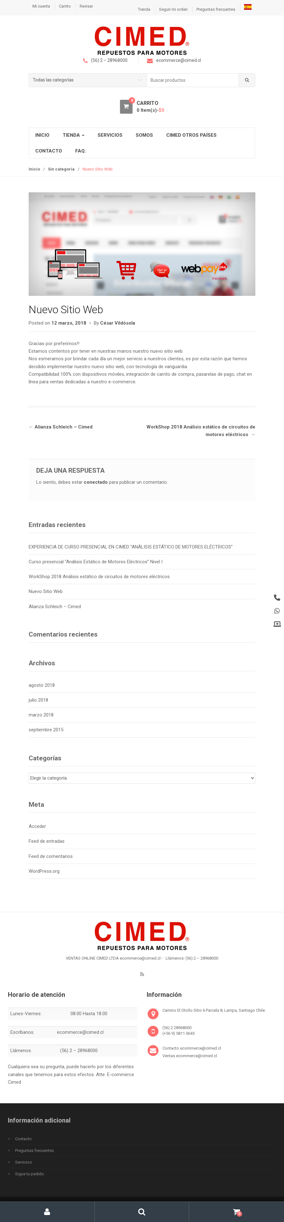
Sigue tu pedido (29, 1173)
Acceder (37, 826)
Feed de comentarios (51, 856)
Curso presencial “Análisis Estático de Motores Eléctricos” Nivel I (95, 562)
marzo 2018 (41, 715)
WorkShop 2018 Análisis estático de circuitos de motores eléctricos (99, 576)
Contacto (23, 1138)
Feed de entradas (47, 841)
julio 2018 (38, 700)
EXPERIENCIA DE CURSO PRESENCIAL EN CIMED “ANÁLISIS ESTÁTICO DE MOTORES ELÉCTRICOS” (131, 547)
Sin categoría (61, 169)
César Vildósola (117, 323)
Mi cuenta (41, 6)
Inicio (34, 169)
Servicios (110, 135)
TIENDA (73, 135)
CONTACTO (48, 151)
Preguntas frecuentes (215, 9)
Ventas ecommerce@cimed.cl (189, 1055)
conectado (96, 482)
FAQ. (80, 151)
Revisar (86, 6)
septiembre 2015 (46, 730)
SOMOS (144, 135)
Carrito (65, 6)
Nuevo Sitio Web (46, 591)
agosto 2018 (42, 685)
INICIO (42, 135)
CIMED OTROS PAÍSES (191, 135)
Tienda (144, 9)
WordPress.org (44, 871)
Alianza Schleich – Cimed (61, 427)
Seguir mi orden (173, 9)
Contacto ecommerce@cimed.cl (191, 1048)
